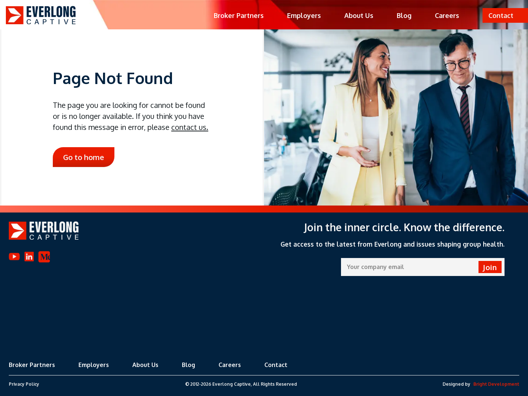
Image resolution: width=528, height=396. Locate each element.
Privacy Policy (24, 384)
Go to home (83, 157)
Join (490, 267)
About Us (358, 15)
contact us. (189, 127)
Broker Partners (239, 15)
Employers (304, 15)
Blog (404, 15)
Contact (275, 364)
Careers (447, 15)
